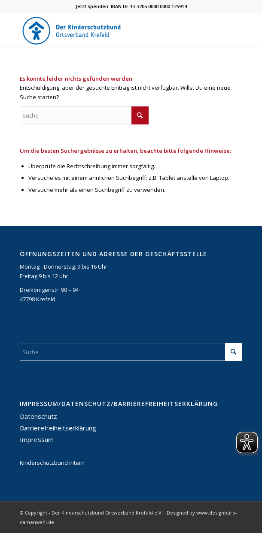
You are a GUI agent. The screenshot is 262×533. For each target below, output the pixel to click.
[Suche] (84, 115)
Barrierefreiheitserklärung (58, 428)
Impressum (37, 439)
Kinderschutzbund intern (52, 462)
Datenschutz (38, 416)
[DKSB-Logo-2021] (109, 30)
